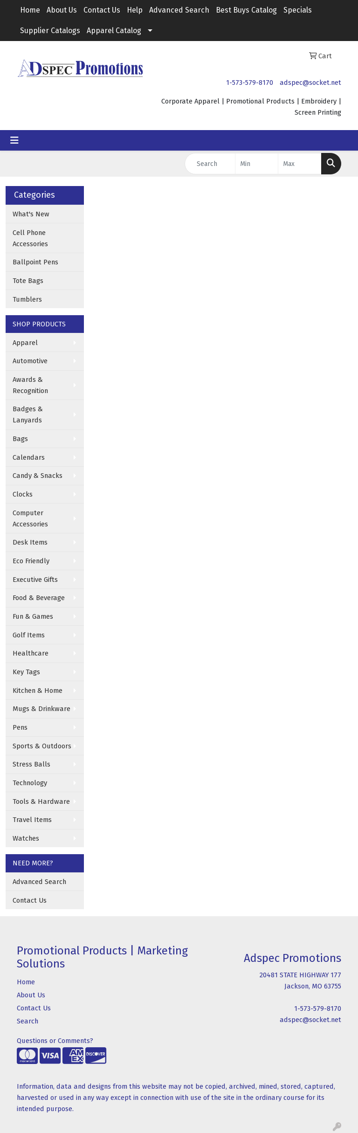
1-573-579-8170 (249, 82)
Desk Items (30, 542)
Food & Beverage (39, 598)
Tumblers (27, 299)
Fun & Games (33, 616)
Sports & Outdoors (42, 746)
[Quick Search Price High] (300, 163)
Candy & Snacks (37, 475)
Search (27, 1021)
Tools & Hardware (41, 801)
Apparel (25, 343)
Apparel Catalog (114, 30)
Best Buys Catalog (246, 10)
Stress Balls (31, 764)
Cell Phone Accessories (30, 238)
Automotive (30, 361)
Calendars (29, 457)
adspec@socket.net (310, 82)
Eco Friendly (31, 561)
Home (30, 10)
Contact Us (101, 10)
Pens (20, 727)
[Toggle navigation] (14, 140)
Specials (297, 10)
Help (135, 10)
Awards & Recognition (30, 385)
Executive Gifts (35, 579)
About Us (62, 10)
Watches (26, 838)
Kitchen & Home (37, 690)
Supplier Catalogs (50, 30)
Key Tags (26, 672)
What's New (31, 214)
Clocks (23, 494)
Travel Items (32, 819)
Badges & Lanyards (28, 414)
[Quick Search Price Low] (257, 163)
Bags (20, 439)
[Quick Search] (210, 163)
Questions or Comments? (55, 1040)
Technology (30, 783)
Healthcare (30, 653)
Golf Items (29, 635)
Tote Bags (28, 280)
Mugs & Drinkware (41, 709)
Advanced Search (179, 10)
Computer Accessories (30, 518)
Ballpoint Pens (35, 262)
